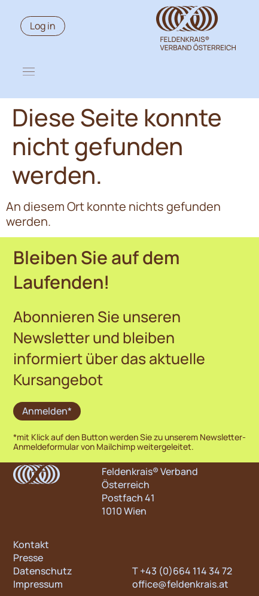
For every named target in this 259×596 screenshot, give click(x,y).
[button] (29, 71)
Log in (43, 25)
